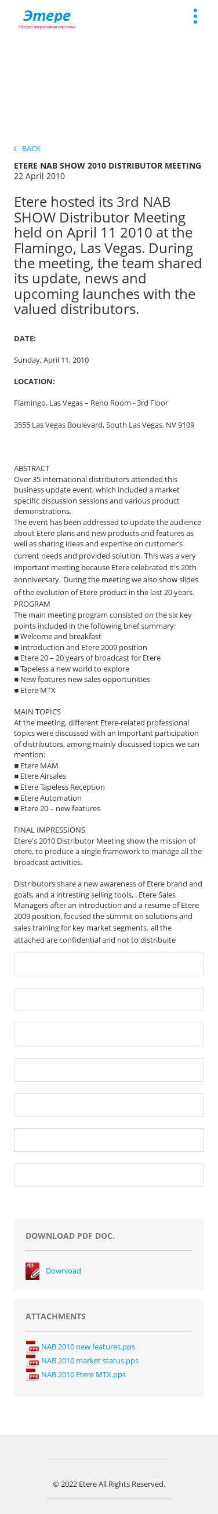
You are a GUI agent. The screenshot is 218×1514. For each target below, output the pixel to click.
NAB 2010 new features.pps (80, 1346)
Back (27, 148)
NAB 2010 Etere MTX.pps (76, 1374)
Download (63, 1270)
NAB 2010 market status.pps (82, 1360)
